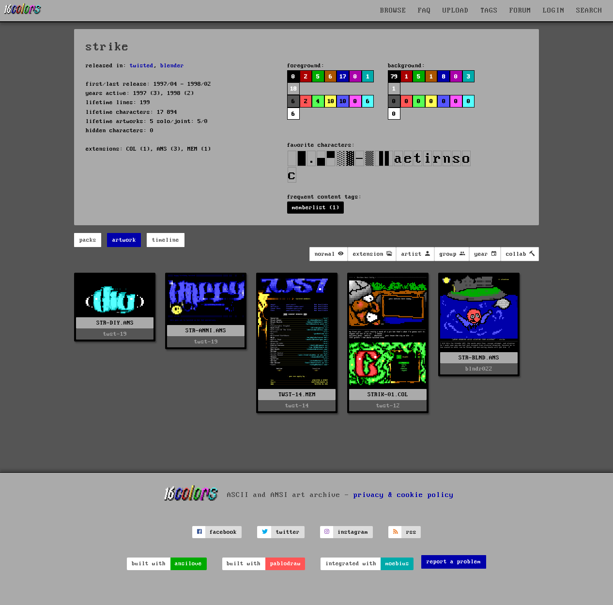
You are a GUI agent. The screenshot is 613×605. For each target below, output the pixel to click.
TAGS (489, 11)
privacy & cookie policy (403, 495)
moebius (397, 563)
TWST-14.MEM (297, 394)
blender (172, 65)
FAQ (424, 11)
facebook (223, 532)
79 (394, 77)
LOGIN (554, 11)
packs (87, 240)
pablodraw (285, 563)
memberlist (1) (315, 207)
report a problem (454, 561)
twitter (288, 532)
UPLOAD (456, 11)
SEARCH (589, 11)
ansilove (188, 563)
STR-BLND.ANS (479, 358)
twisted (141, 65)
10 (330, 101)
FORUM (520, 11)
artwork (124, 240)
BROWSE (393, 11)
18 (293, 89)
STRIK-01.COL (388, 394)
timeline (165, 240)
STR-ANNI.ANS (205, 330)
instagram (352, 532)
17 (342, 77)
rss (411, 532)
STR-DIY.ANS (115, 323)
